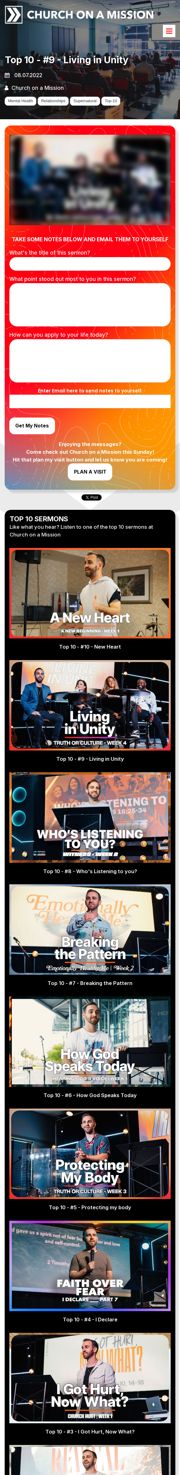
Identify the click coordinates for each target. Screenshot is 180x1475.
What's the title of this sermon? (49, 254)
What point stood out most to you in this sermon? (72, 280)
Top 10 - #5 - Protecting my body (90, 1220)
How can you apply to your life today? (58, 336)
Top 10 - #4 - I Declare (90, 1332)
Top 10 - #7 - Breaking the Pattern (90, 995)
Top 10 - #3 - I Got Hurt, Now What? (90, 1445)
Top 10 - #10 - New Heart (90, 658)
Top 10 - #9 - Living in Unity (90, 771)
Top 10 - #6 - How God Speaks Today (90, 1108)
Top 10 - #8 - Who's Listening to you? (90, 883)
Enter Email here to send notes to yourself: (90, 392)
